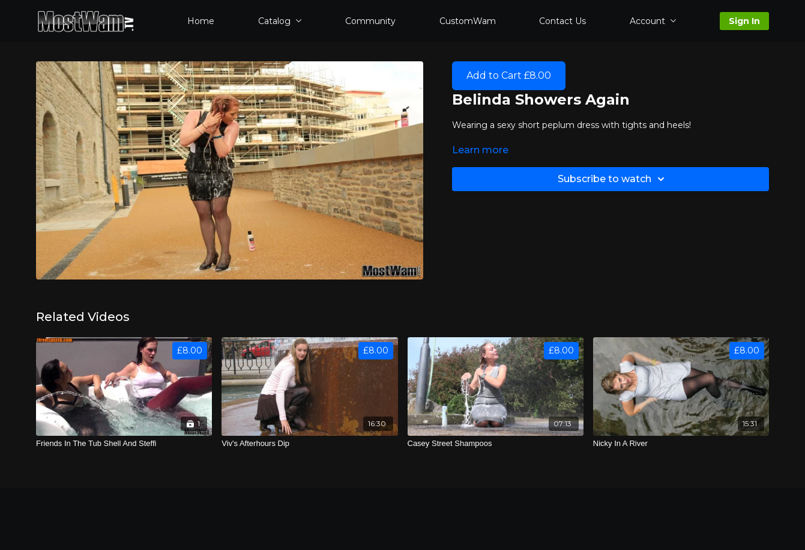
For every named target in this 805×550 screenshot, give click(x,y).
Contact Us (562, 21)
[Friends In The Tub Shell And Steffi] (124, 444)
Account (653, 21)
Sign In (744, 21)
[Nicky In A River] (681, 444)
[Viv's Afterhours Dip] (309, 444)
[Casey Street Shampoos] (495, 444)
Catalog (280, 21)
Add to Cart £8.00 (508, 75)
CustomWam (467, 21)
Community (370, 21)
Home (200, 21)
